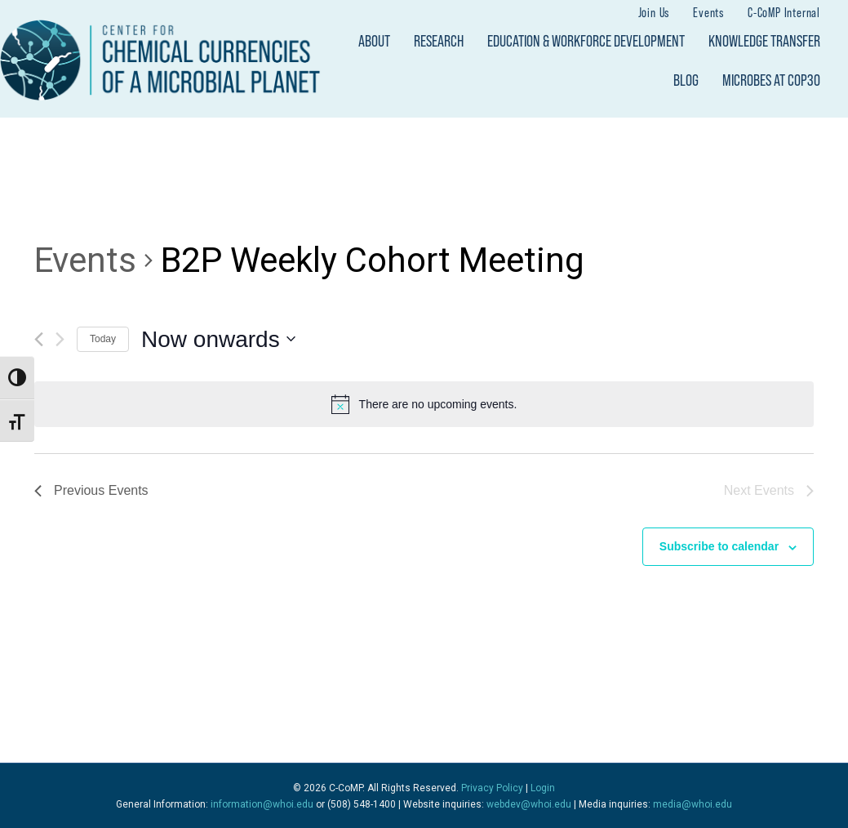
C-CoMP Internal (784, 12)
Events (708, 12)
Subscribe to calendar (719, 546)
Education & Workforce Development (586, 41)
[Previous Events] (38, 339)
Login (543, 788)
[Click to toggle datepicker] (218, 339)
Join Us (654, 12)
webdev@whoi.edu (528, 804)
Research (439, 41)
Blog (686, 80)
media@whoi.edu (692, 804)
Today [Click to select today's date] (103, 339)
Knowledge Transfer (764, 41)
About (374, 41)
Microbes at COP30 (771, 80)
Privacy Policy (492, 788)
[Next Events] (59, 339)
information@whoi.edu (262, 804)
